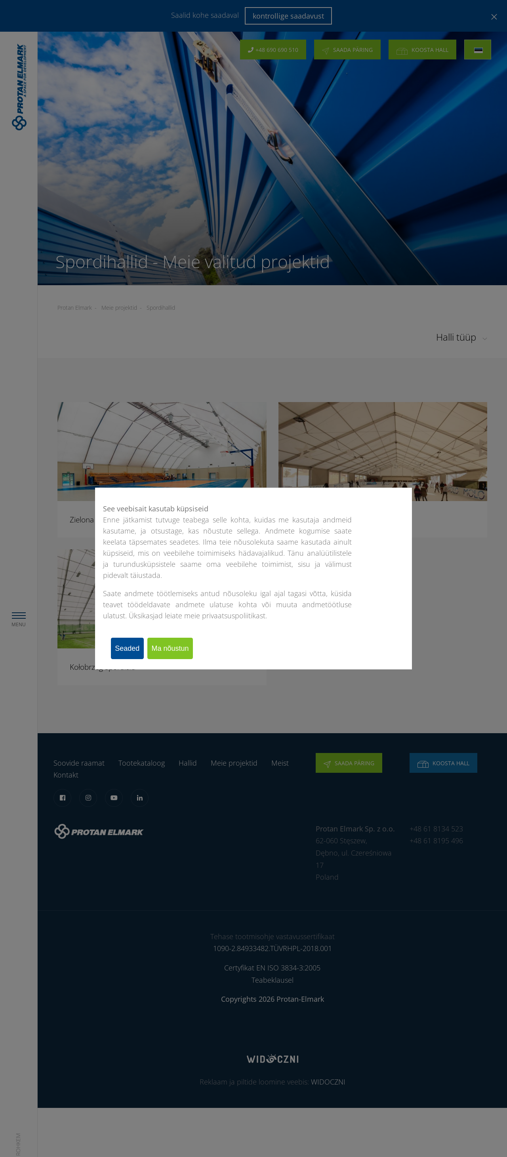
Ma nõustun (180, 648)
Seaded (130, 648)
